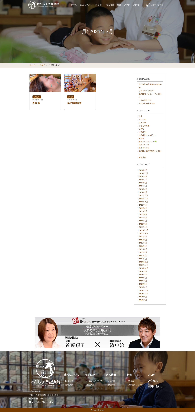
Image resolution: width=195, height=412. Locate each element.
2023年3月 (143, 189)
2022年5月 (143, 217)
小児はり (99, 5)
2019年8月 (143, 300)
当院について (86, 5)
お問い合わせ (154, 5)
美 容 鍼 (36, 103)
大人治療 (110, 5)
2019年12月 (143, 290)
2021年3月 (143, 252)
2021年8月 (143, 240)
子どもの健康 (144, 126)
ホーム (74, 5)
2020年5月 (143, 284)
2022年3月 (143, 224)
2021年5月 (143, 249)
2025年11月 (143, 173)
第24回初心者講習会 (147, 103)
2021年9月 (143, 236)
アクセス (137, 5)
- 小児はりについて (93, 381)
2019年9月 (143, 297)
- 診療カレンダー (134, 385)
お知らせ (37, 97)
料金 (119, 5)
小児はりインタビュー (147, 135)
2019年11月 (143, 294)
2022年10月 (143, 202)
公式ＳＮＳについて (147, 91)
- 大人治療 (110, 381)
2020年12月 (143, 262)
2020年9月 (143, 271)
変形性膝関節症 (74, 103)
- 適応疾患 (89, 385)
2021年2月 (143, 256)
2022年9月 (143, 205)
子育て (141, 129)
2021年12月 (143, 230)
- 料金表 (130, 381)
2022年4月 (143, 221)
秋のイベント (144, 145)
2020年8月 (143, 275)
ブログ (127, 5)
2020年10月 (143, 268)
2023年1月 (143, 192)
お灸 (140, 116)
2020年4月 (143, 287)
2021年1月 (143, 259)
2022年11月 (143, 199)
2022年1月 (143, 227)
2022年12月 (143, 195)
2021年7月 (143, 243)
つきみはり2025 (145, 100)
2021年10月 (143, 233)
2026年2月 (143, 170)
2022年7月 (143, 211)
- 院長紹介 (68, 381)
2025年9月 (143, 176)
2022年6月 (143, 214)
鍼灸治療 (142, 157)
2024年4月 (143, 186)
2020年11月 (143, 265)
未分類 (70, 97)
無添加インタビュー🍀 (148, 141)
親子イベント (144, 148)
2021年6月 (143, 246)
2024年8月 (143, 183)
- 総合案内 (68, 385)
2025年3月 (143, 180)
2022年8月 (143, 208)
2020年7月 (143, 278)
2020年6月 (143, 281)
